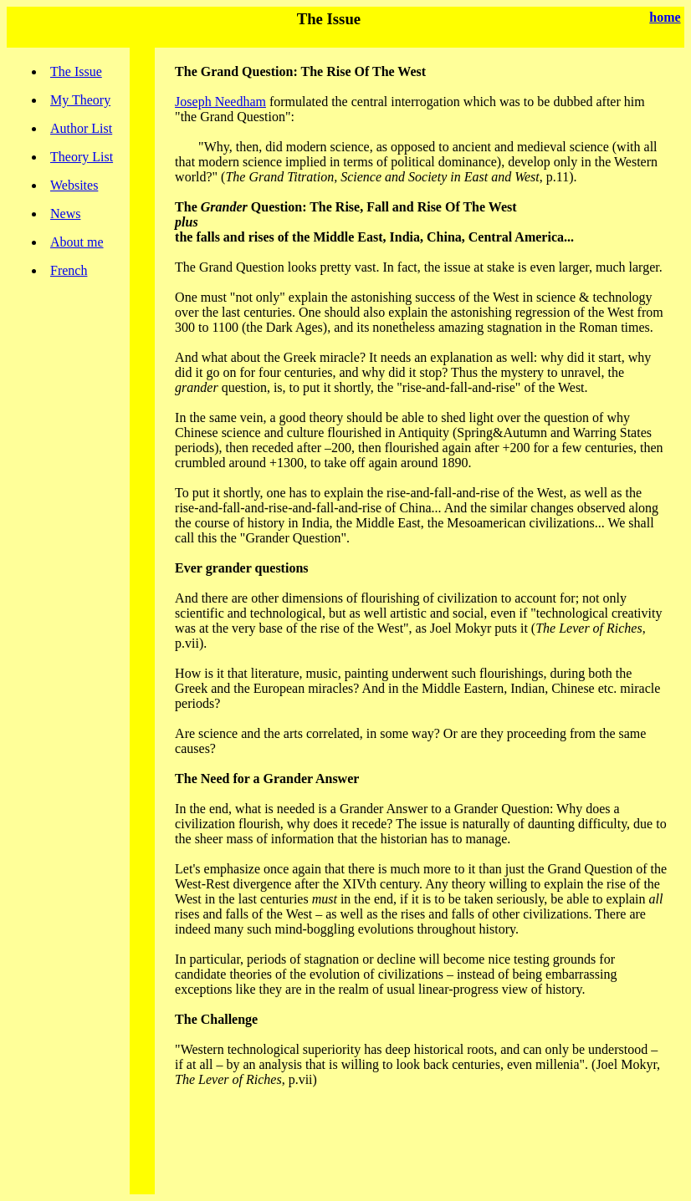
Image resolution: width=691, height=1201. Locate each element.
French (68, 270)
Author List (81, 128)
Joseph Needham (220, 101)
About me (77, 242)
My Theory (80, 100)
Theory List (81, 157)
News (65, 213)
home (664, 17)
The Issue (76, 71)
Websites (74, 185)
